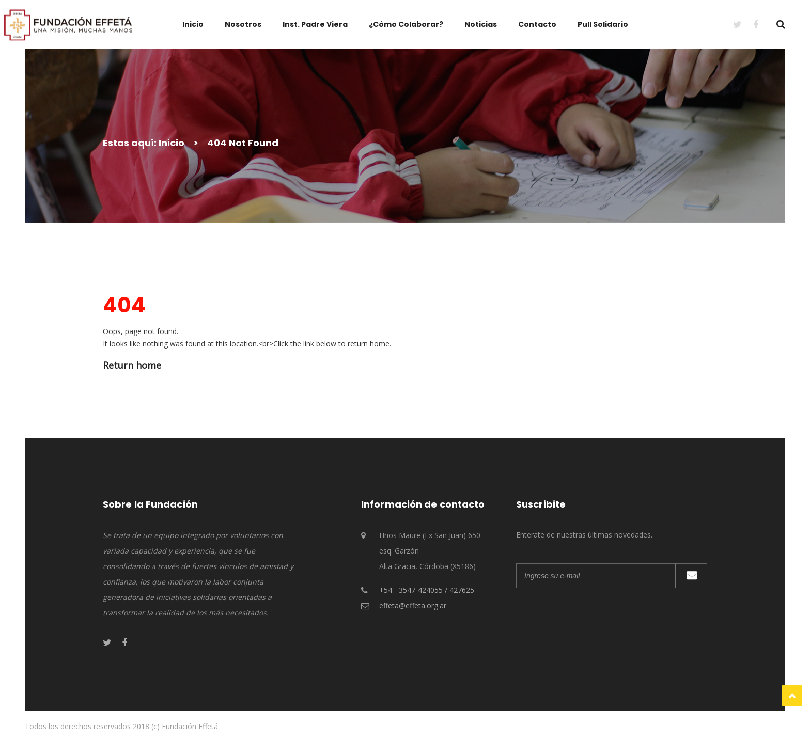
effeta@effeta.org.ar (412, 605)
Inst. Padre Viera (315, 24)
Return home (132, 365)
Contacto (537, 24)
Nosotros (243, 24)
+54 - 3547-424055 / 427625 (426, 590)
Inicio (193, 24)
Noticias (480, 24)
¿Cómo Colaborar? (406, 24)
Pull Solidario (603, 24)
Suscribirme (691, 575)
